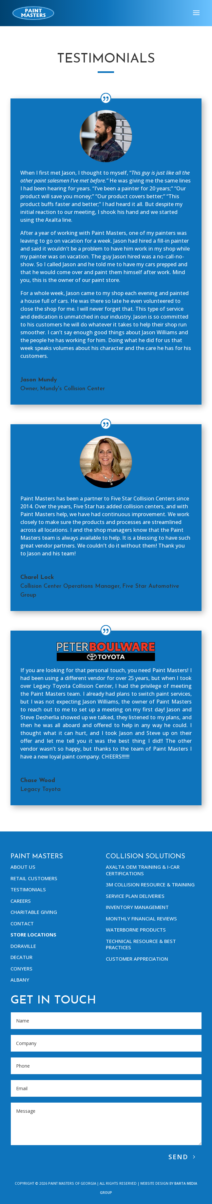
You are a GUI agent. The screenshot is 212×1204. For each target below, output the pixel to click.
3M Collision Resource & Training (150, 884)
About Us (22, 867)
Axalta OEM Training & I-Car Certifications (143, 870)
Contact (22, 923)
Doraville (23, 946)
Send (178, 1156)
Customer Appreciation (137, 958)
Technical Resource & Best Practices (141, 944)
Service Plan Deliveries (135, 896)
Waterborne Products (136, 929)
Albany (19, 979)
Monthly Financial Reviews (141, 918)
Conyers (21, 968)
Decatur (21, 957)
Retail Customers (33, 878)
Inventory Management (137, 907)
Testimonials (28, 889)
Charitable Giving (33, 912)
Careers (20, 901)
